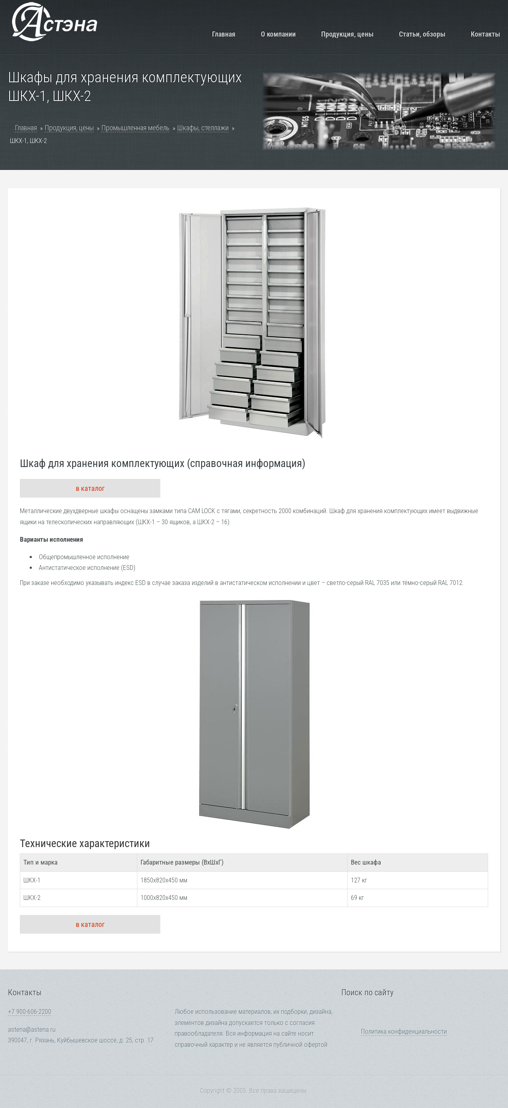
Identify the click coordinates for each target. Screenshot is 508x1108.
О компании (278, 34)
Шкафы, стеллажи (203, 128)
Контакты (485, 34)
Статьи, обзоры (422, 34)
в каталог (90, 488)
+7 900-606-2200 (29, 1011)
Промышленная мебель (135, 128)
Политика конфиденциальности (404, 1031)
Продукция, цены (347, 34)
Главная (223, 34)
